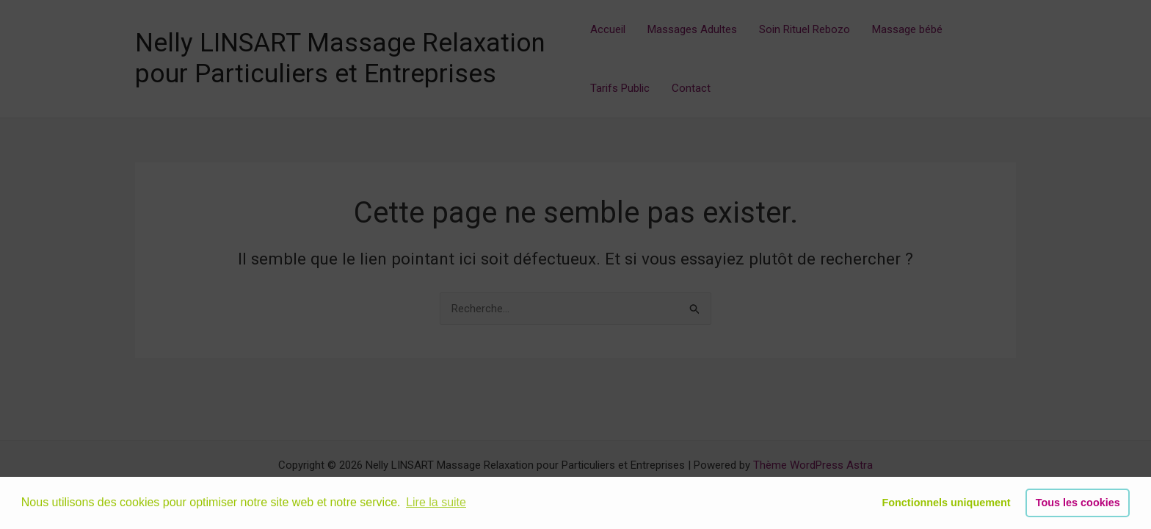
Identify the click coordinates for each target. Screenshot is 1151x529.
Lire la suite (436, 502)
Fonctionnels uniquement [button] (946, 502)
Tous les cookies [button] (1078, 502)
